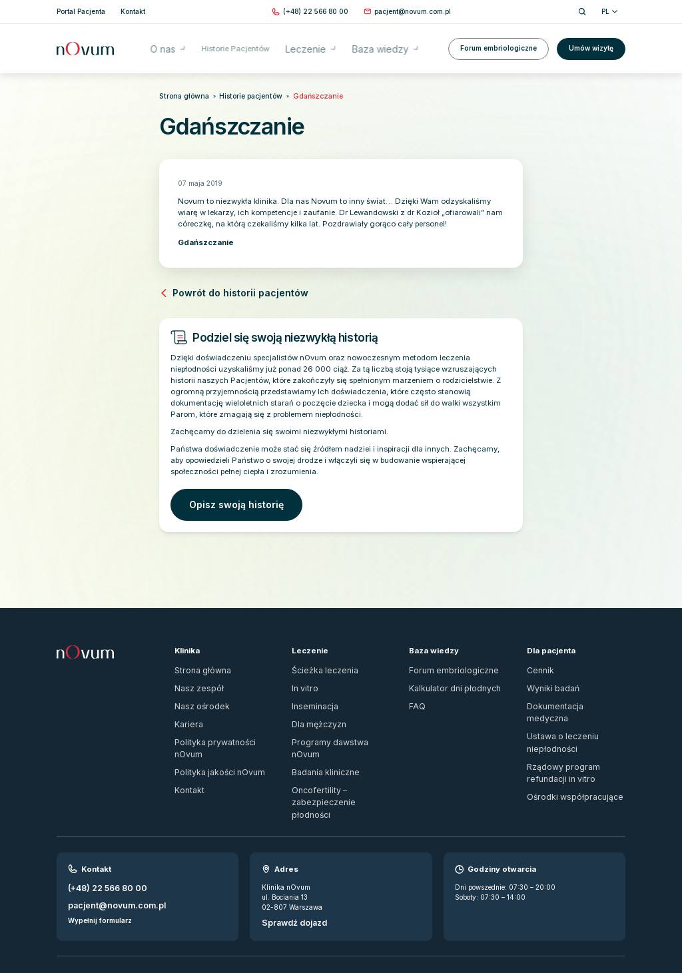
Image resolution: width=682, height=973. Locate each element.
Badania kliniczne (320, 737)
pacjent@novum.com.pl (108, 848)
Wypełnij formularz (100, 861)
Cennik (538, 659)
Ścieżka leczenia (318, 659)
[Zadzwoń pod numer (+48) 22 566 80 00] (315, 12)
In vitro (303, 675)
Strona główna (178, 95)
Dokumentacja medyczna (567, 691)
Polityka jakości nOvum (212, 737)
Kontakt (186, 753)
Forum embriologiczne (498, 42)
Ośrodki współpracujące (564, 747)
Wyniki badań (549, 675)
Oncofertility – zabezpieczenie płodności (339, 758)
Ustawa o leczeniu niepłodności (575, 706)
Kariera (186, 706)
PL (609, 11)
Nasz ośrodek (195, 691)
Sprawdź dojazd (290, 868)
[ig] (620, 925)
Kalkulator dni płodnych (446, 675)
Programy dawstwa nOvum (335, 721)
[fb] (603, 925)
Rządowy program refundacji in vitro (573, 726)
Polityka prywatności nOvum (220, 721)
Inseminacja (311, 691)
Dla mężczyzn (315, 706)
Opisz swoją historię (224, 496)
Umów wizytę (591, 42)
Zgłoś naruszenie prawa (94, 920)
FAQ (416, 691)
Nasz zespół (193, 675)
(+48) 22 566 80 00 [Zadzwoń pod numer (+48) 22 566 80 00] (102, 834)
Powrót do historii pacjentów (218, 289)
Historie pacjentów (234, 95)
